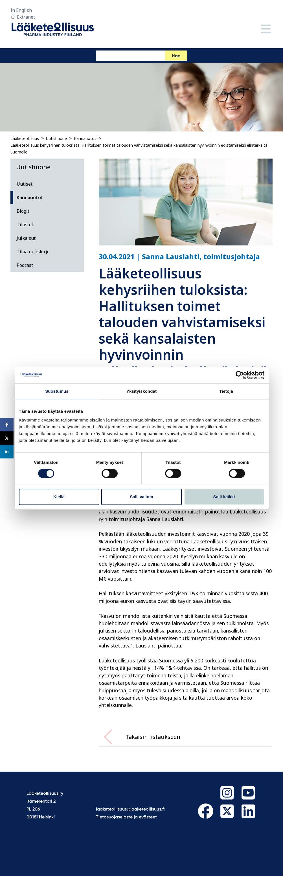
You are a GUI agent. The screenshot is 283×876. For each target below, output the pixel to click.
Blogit (23, 211)
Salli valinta (141, 496)
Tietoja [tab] (226, 391)
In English (21, 10)
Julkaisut (26, 238)
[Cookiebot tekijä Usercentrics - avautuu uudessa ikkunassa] (239, 375)
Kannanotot (85, 138)
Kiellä (59, 496)
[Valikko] (266, 29)
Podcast (25, 265)
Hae (176, 56)
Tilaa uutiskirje (33, 252)
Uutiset (24, 184)
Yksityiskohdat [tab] (141, 391)
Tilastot (25, 224)
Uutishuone (56, 138)
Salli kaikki (224, 496)
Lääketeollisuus (24, 138)
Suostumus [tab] (57, 391)
